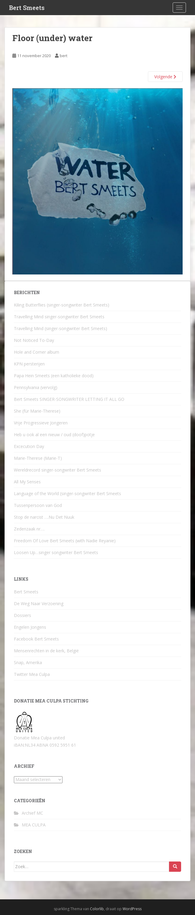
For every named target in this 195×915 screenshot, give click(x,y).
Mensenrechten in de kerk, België (46, 651)
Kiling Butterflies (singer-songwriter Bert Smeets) (61, 305)
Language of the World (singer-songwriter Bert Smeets (67, 493)
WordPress (132, 908)
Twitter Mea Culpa (32, 674)
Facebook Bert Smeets (36, 639)
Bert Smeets (27, 7)
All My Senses (27, 482)
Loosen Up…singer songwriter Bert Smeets (56, 552)
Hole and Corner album (36, 352)
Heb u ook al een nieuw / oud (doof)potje (54, 434)
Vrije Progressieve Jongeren (41, 423)
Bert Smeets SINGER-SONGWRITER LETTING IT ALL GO (69, 399)
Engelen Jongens (30, 627)
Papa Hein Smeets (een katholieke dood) (54, 375)
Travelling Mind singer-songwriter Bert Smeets (59, 317)
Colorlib (97, 908)
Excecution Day (29, 446)
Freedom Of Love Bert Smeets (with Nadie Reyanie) (65, 540)
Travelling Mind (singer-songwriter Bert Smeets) (60, 328)
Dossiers (22, 615)
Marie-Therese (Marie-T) (38, 458)
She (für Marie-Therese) (37, 411)
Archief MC (32, 813)
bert (63, 55)
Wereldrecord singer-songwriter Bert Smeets (57, 470)
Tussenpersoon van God (38, 505)
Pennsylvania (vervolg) (35, 387)
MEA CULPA (34, 825)
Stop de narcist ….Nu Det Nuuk (44, 517)
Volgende (165, 76)
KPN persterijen (29, 364)
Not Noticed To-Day (34, 340)
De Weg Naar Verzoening (38, 603)
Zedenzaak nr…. (29, 529)
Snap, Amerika (28, 662)
